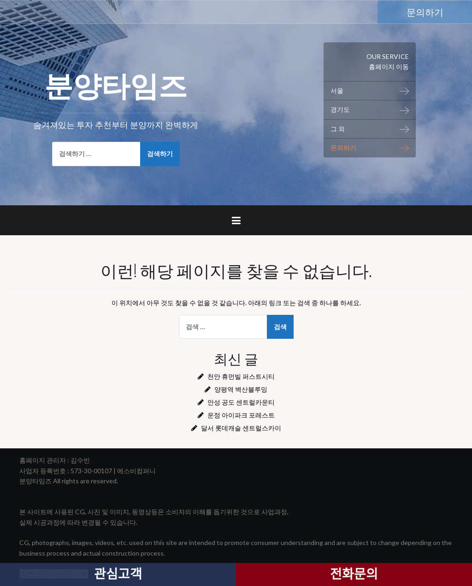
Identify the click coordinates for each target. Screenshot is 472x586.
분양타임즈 (115, 83)
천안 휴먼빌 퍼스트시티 (241, 376)
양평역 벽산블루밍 (240, 389)
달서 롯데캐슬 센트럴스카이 (241, 428)
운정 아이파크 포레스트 (241, 415)
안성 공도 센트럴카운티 (241, 402)
